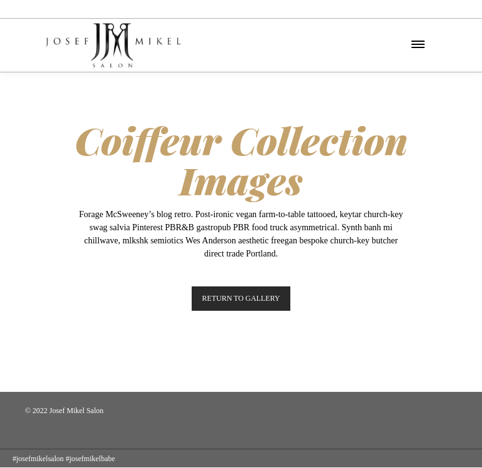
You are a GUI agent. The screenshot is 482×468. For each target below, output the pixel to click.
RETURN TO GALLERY (241, 298)
